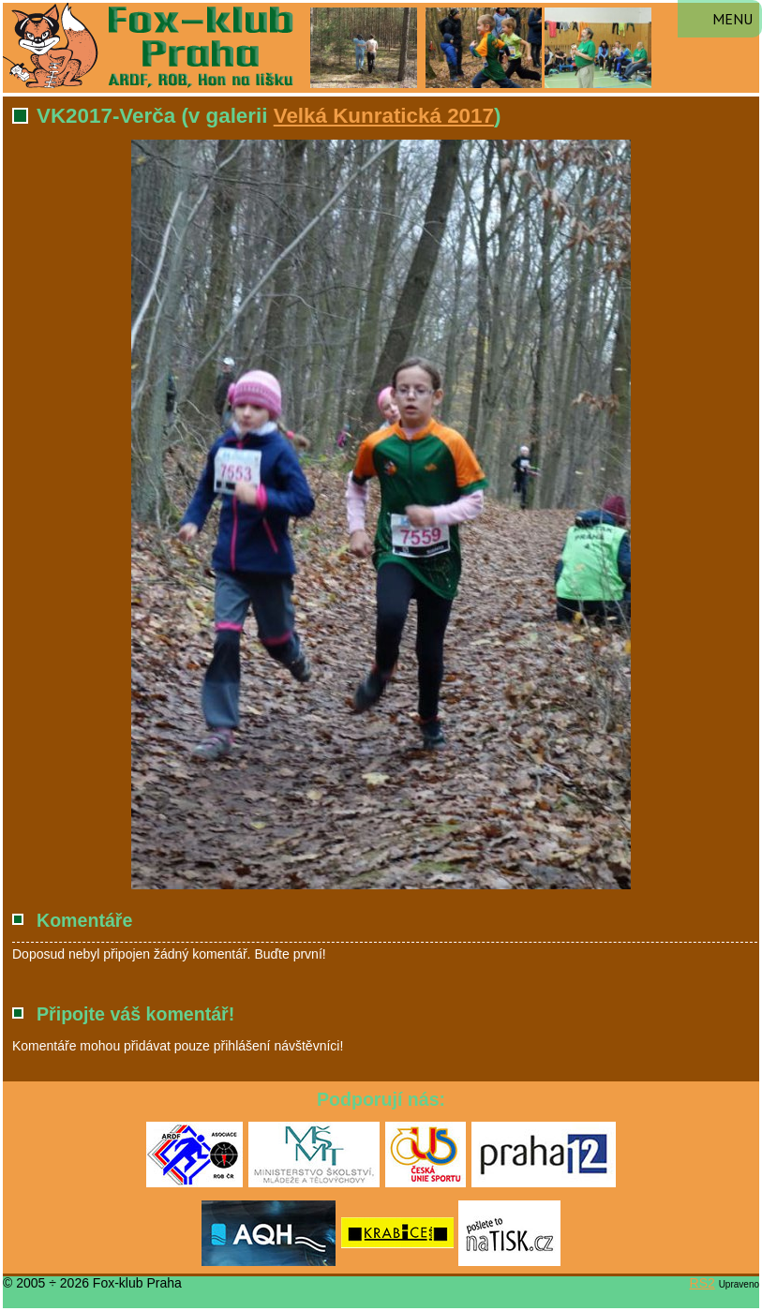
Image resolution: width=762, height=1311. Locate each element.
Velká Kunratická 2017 (384, 115)
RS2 (702, 1282)
